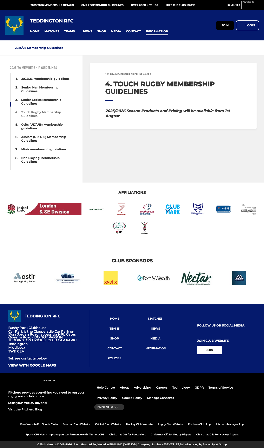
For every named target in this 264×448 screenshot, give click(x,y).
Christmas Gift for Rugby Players (171, 434)
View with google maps (32, 365)
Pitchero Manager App (230, 424)
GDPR (199, 387)
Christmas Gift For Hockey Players (217, 434)
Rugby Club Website (170, 424)
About (124, 387)
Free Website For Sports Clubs (39, 424)
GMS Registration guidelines (102, 5)
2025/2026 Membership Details (52, 5)
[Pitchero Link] (251, 6)
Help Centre (106, 387)
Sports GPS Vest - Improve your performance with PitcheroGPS (65, 434)
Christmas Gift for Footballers (127, 434)
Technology (181, 387)
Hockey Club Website (139, 424)
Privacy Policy (107, 398)
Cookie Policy (132, 398)
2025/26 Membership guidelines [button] (45, 79)
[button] (35, 31)
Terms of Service (221, 387)
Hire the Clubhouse (180, 5)
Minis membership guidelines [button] (43, 149)
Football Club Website (76, 424)
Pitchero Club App (199, 424)
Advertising (142, 387)
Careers (161, 387)
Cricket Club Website (108, 424)
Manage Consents (160, 398)
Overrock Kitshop (144, 5)
